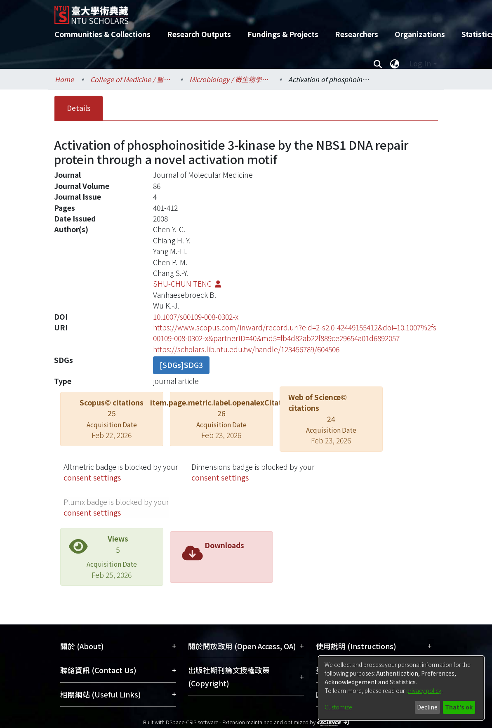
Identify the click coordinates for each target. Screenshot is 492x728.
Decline (427, 707)
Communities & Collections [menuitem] (102, 34)
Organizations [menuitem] (420, 34)
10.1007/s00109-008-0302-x (195, 316)
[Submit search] (378, 63)
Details (78, 108)
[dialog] (401, 688)
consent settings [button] (92, 477)
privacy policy (423, 690)
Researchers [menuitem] (356, 34)
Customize (338, 707)
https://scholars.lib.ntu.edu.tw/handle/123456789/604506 (246, 349)
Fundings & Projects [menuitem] (282, 34)
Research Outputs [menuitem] (199, 34)
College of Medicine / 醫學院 (131, 79)
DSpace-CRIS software (192, 722)
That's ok (459, 707)
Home (64, 79)
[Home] (239, 12)
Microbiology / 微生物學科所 (230, 79)
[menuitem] (395, 63)
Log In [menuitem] (420, 63)
